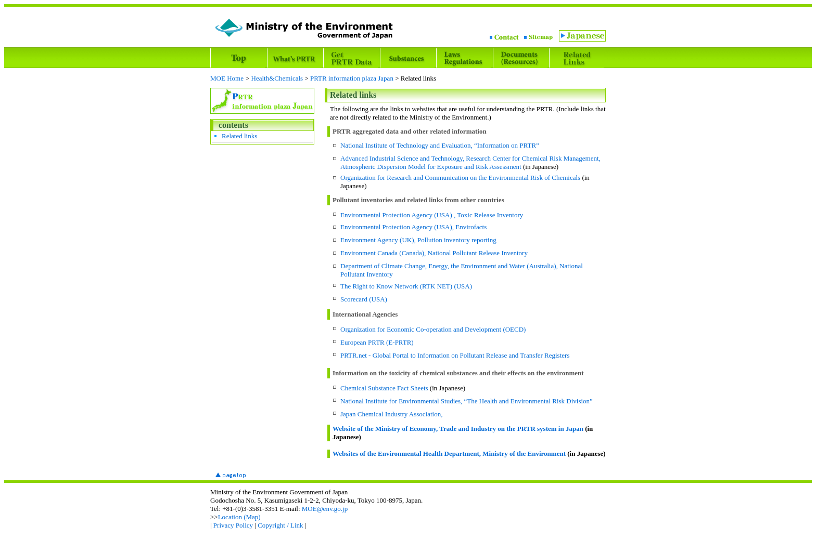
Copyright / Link (280, 525)
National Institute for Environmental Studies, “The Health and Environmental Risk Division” (466, 401)
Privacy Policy (233, 525)
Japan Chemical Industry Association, (391, 414)
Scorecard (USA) (363, 299)
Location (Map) (239, 517)
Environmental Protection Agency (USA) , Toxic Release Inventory (431, 215)
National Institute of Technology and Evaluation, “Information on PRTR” (439, 145)
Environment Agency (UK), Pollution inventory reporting (418, 240)
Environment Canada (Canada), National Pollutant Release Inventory (434, 253)
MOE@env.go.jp (325, 508)
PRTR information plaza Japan (351, 78)
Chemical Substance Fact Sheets (384, 388)
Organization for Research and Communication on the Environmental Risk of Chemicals (460, 177)
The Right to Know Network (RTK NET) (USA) (406, 286)
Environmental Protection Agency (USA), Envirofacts (413, 227)
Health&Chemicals (277, 78)
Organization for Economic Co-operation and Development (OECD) (433, 329)
